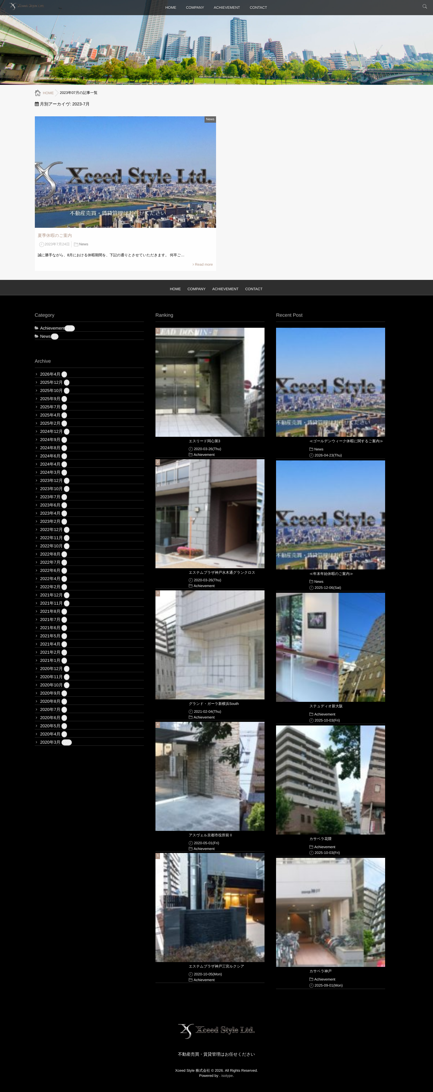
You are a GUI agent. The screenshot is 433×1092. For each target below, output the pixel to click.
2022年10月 (54, 546)
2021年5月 (53, 636)
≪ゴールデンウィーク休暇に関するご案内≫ (346, 441)
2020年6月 (53, 718)
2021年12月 (54, 595)
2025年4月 (53, 415)
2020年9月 (53, 693)
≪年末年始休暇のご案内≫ (331, 574)
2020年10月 (54, 685)
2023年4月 (53, 513)
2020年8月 (53, 702)
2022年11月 (54, 538)
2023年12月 (54, 481)
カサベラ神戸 (320, 971)
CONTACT (258, 7)
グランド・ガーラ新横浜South (214, 704)
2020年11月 (54, 677)
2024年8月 (53, 448)
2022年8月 (53, 554)
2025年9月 (53, 399)
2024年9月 (53, 440)
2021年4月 (53, 644)
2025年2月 (53, 423)
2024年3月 (53, 473)
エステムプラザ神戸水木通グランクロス (222, 572)
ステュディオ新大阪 (326, 706)
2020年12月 (54, 669)
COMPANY (195, 7)
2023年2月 (53, 522)
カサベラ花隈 (320, 839)
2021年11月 (54, 603)
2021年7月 (53, 620)
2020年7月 (53, 710)
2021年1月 (53, 661)
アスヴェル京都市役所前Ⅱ (211, 835)
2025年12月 (54, 383)
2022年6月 (53, 571)
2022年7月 (53, 562)
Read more (204, 264)
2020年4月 (53, 734)
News (210, 119)
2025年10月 (54, 391)
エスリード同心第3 (204, 441)
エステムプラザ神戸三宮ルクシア (216, 966)
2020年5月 (53, 726)
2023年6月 (53, 505)
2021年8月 (53, 612)
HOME (170, 7)
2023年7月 (53, 497)
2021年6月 (53, 628)
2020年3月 (56, 742)
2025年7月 (53, 407)
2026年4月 (53, 374)
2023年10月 (54, 489)
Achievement (57, 328)
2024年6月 (53, 456)
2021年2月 (53, 652)
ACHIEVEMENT (227, 7)
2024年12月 (54, 432)
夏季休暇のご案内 (55, 235)
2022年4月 (53, 579)
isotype (227, 1076)
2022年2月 (53, 587)
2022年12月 (54, 530)
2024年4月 (53, 464)
